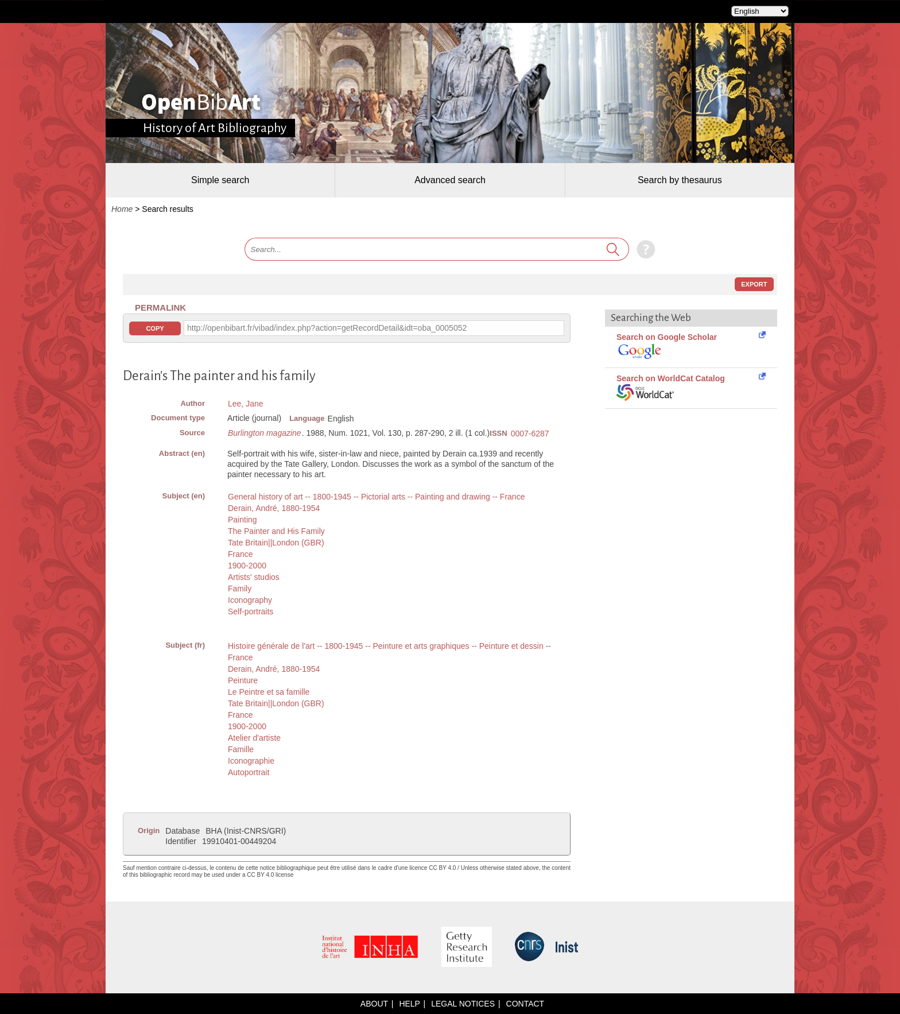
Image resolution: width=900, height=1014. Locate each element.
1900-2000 (247, 565)
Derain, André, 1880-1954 (274, 508)
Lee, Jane (245, 403)
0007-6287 (530, 433)
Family (239, 588)
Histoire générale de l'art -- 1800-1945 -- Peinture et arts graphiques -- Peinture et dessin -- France (389, 651)
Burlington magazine (264, 433)
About (374, 1003)
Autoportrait (248, 772)
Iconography (250, 600)
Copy (155, 328)
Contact (525, 1003)
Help (409, 1003)
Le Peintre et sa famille (268, 691)
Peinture (243, 680)
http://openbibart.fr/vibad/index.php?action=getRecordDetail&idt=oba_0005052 (327, 327)
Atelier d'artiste (254, 737)
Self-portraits (250, 611)
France (240, 554)
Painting (242, 519)
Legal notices (463, 1003)
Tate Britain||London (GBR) (276, 542)
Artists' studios (254, 577)
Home (122, 209)
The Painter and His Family (276, 531)
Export (754, 284)
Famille (241, 749)
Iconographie (251, 760)
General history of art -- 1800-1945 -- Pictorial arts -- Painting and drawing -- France (376, 496)
